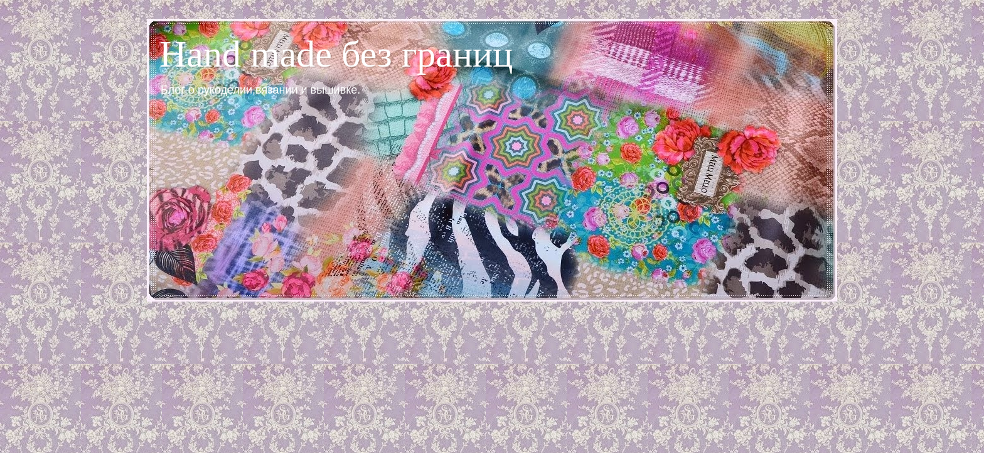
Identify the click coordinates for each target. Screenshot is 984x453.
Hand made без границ (336, 54)
